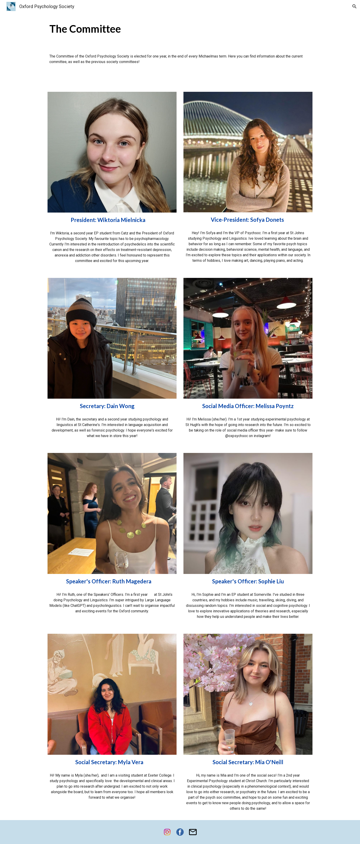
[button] (354, 6)
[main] (180, 28)
